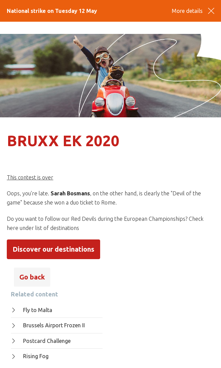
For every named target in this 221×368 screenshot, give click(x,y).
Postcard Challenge (41, 341)
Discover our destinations (53, 249)
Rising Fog (30, 356)
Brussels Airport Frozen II (48, 325)
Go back (32, 277)
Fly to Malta (31, 310)
